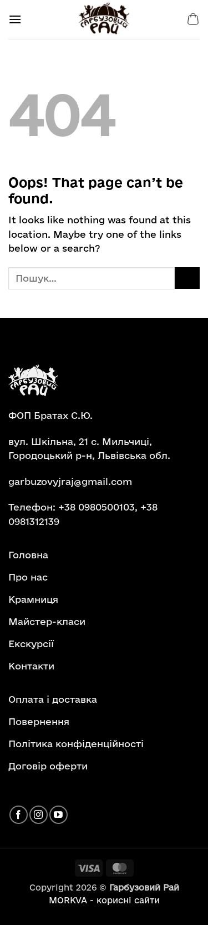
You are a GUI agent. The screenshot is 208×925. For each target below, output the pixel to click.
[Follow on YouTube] (58, 815)
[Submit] (187, 278)
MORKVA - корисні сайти (104, 900)
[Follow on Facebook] (18, 815)
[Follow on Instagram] (38, 815)
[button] (15, 19)
